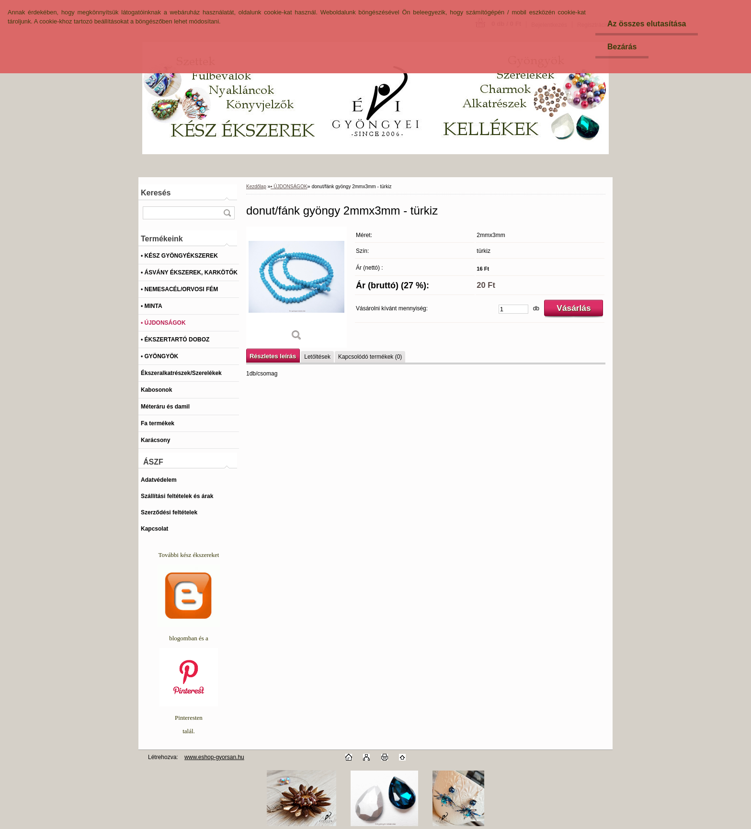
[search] (227, 213)
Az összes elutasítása (646, 24)
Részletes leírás (273, 356)
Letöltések (317, 356)
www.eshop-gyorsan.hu (214, 757)
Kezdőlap (256, 186)
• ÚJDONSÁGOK (289, 186)
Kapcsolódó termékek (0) (370, 356)
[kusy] (513, 309)
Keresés (156, 193)
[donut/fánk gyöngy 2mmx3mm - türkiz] (296, 287)
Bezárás (622, 47)
